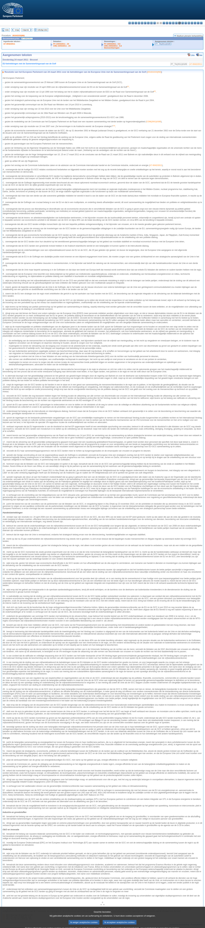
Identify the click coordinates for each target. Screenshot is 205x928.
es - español (133, 23)
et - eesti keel (145, 23)
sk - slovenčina (192, 23)
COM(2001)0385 (153, 121)
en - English (151, 23)
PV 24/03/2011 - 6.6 (112, 44)
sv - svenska (201, 23)
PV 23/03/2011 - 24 (61, 44)
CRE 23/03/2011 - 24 (61, 46)
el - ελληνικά (148, 23)
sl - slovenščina (195, 23)
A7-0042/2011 (9, 44)
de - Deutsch (142, 23)
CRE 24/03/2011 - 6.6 (113, 46)
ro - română (189, 23)
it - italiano (164, 23)
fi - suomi (198, 23)
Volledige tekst (42, 30)
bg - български (129, 23)
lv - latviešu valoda (167, 23)
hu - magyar (173, 23)
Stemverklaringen (111, 48)
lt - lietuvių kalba (170, 23)
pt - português (185, 23)
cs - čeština (136, 23)
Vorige (17, 30)
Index (7, 30)
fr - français (154, 23)
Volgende (25, 30)
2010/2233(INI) (18, 36)
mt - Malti (176, 23)
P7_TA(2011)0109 (162, 44)
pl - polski (182, 23)
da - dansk (139, 23)
